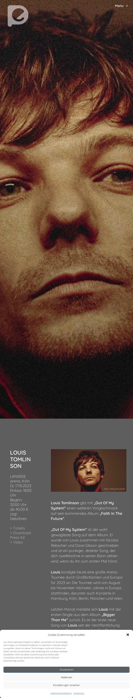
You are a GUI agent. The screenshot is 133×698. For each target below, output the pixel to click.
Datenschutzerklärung (61, 693)
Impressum (78, 693)
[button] (128, 634)
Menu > (121, 6)
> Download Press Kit (20, 535)
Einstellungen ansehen (66, 685)
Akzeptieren (67, 669)
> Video (16, 542)
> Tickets (17, 528)
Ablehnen (66, 677)
